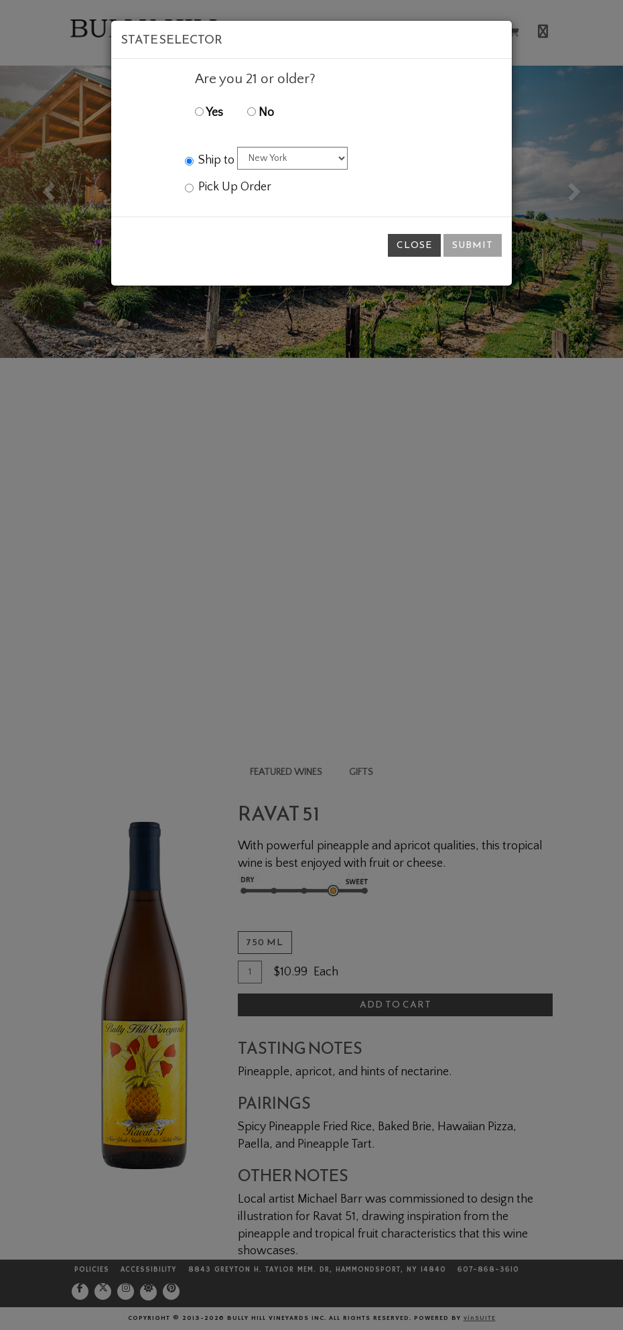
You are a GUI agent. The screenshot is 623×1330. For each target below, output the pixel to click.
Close (414, 245)
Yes (209, 112)
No (260, 112)
